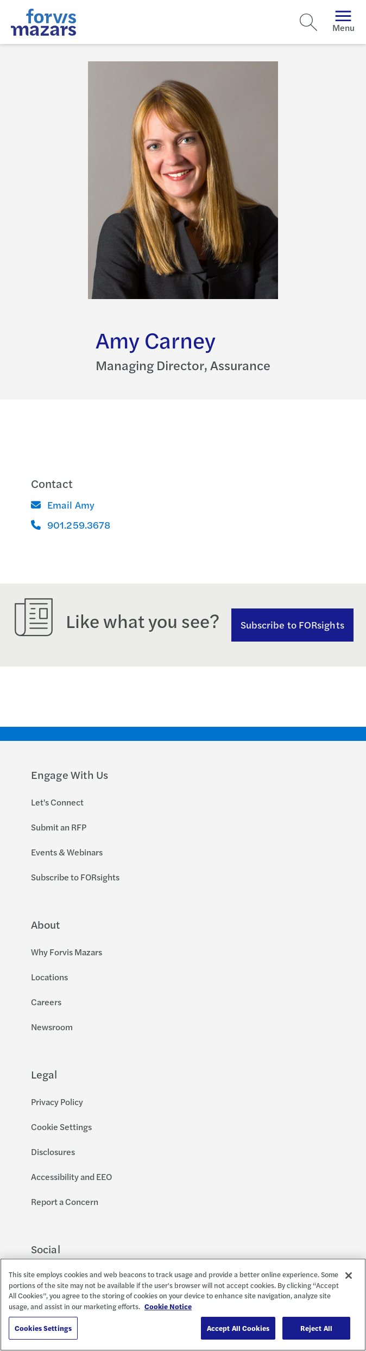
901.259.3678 (70, 524)
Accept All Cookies (238, 1328)
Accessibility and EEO (71, 1176)
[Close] (349, 1275)
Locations (49, 977)
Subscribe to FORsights (292, 624)
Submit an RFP (58, 827)
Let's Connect (57, 802)
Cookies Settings (43, 1328)
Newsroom (52, 1026)
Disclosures (53, 1151)
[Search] (308, 22)
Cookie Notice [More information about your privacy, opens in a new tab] (168, 1306)
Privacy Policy (57, 1101)
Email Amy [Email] (63, 504)
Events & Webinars (67, 852)
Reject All (316, 1328)
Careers (46, 1001)
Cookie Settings (61, 1126)
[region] (183, 1304)
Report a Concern (64, 1201)
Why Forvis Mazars (66, 952)
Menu (343, 22)
